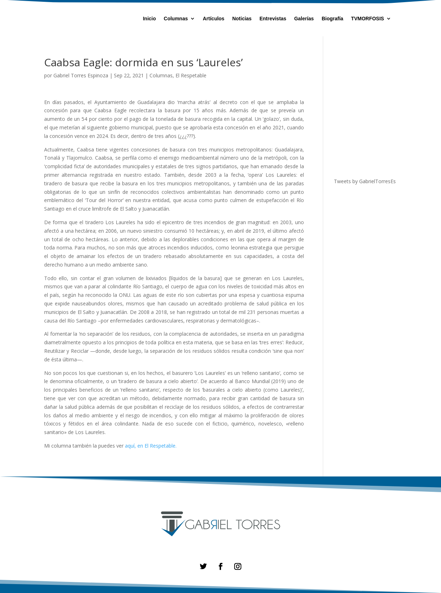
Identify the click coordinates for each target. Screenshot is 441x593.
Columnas (176, 18)
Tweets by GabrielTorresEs (365, 181)
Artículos (214, 18)
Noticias (241, 18)
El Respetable (190, 75)
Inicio (149, 18)
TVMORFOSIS (367, 18)
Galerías (304, 18)
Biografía (332, 18)
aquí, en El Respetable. (151, 445)
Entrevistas (272, 18)
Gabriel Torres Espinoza (80, 75)
